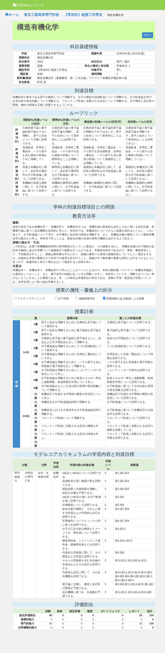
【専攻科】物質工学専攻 (83, 15)
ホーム (12, 15)
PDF (147, 35)
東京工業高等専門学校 (41, 15)
